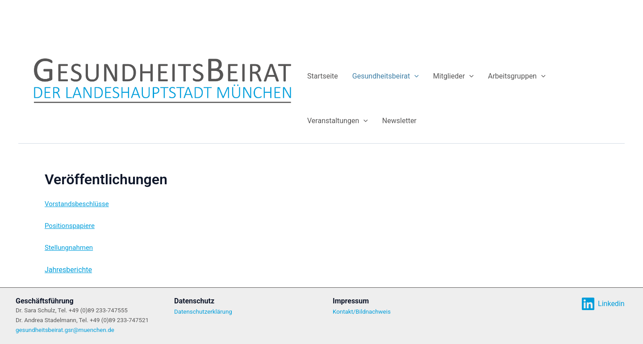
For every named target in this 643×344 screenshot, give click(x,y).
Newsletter (399, 120)
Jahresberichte (68, 269)
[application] (414, 76)
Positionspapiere (70, 226)
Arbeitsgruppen (517, 76)
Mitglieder (453, 76)
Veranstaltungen (337, 121)
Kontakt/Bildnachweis (362, 311)
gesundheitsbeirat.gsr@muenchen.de (65, 330)
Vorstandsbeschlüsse (77, 204)
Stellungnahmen (69, 248)
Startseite (322, 76)
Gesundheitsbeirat (385, 76)
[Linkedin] (602, 304)
